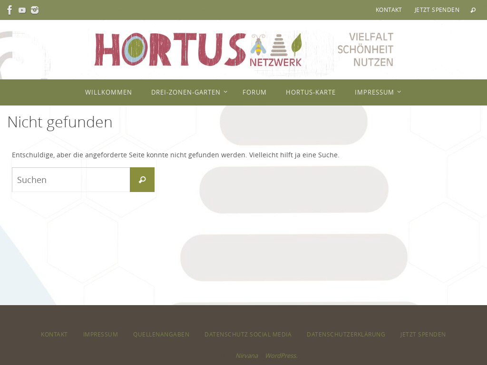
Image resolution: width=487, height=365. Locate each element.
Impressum (100, 334)
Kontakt (389, 9)
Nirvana (246, 355)
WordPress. (281, 355)
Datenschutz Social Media (248, 334)
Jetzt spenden (437, 9)
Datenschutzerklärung (346, 334)
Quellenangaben (161, 334)
